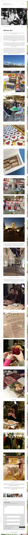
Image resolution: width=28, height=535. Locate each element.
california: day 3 (8, 497)
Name (5, 516)
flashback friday (12, 497)
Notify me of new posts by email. (8, 528)
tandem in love (7, 3)
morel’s (20, 279)
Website (5, 523)
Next (24, 26)
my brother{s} (16, 497)
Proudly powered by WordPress (14, 532)
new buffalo (20, 497)
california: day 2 (4, 497)
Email (5, 520)
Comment (5, 506)
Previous (21, 26)
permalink (7, 499)
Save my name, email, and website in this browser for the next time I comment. (12, 525)
